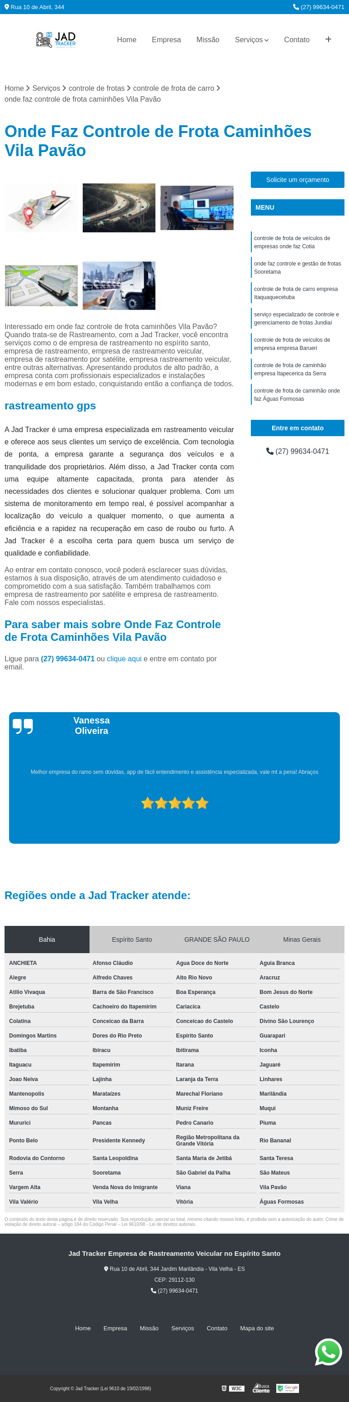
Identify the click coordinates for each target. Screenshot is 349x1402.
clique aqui (124, 659)
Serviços (249, 40)
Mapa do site (257, 1328)
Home (127, 40)
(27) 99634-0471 (318, 7)
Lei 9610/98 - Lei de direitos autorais (158, 1224)
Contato (296, 40)
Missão (207, 40)
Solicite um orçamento (297, 179)
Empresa (166, 40)
